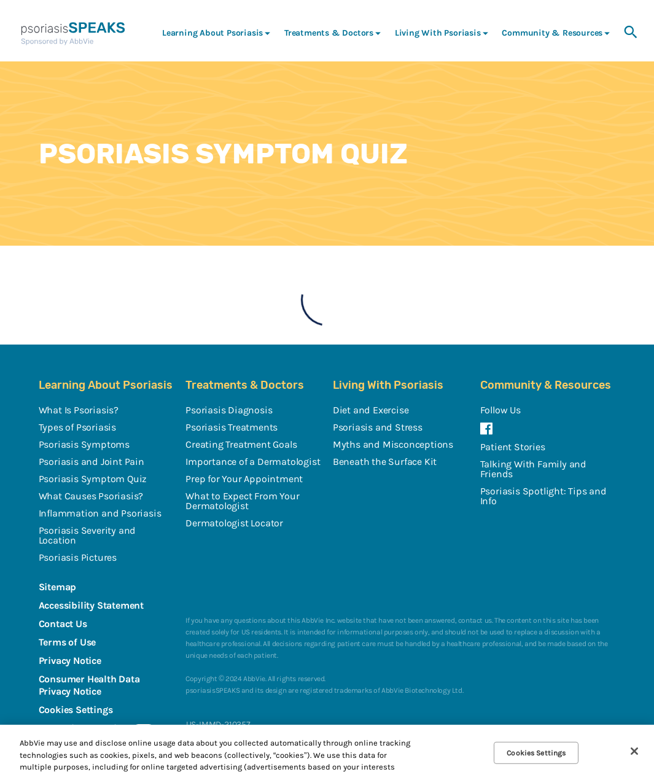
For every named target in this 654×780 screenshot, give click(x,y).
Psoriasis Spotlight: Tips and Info (543, 496)
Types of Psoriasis (77, 427)
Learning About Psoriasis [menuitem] (212, 33)
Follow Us (500, 410)
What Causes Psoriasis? (91, 496)
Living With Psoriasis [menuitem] (438, 33)
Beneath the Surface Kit (385, 461)
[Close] (634, 751)
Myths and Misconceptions (393, 444)
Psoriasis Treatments (231, 427)
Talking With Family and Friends (533, 469)
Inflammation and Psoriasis (100, 513)
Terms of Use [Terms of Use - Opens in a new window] (67, 642)
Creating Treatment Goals (241, 444)
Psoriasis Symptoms (84, 444)
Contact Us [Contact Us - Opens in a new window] (63, 624)
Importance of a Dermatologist (252, 461)
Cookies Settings (76, 710)
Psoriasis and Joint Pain (91, 461)
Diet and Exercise (371, 410)
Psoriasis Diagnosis (228, 410)
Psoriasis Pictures (78, 557)
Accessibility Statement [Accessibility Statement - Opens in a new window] (91, 605)
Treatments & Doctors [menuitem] (328, 33)
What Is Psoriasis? (79, 410)
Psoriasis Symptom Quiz (93, 479)
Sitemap (58, 587)
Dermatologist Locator (234, 523)
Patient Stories (512, 447)
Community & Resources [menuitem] (552, 33)
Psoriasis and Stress (377, 427)
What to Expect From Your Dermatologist (242, 501)
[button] (630, 32)
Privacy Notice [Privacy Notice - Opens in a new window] (70, 660)
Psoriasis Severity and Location (87, 535)
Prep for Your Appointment (244, 479)
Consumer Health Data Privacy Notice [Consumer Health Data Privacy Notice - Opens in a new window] (89, 685)
